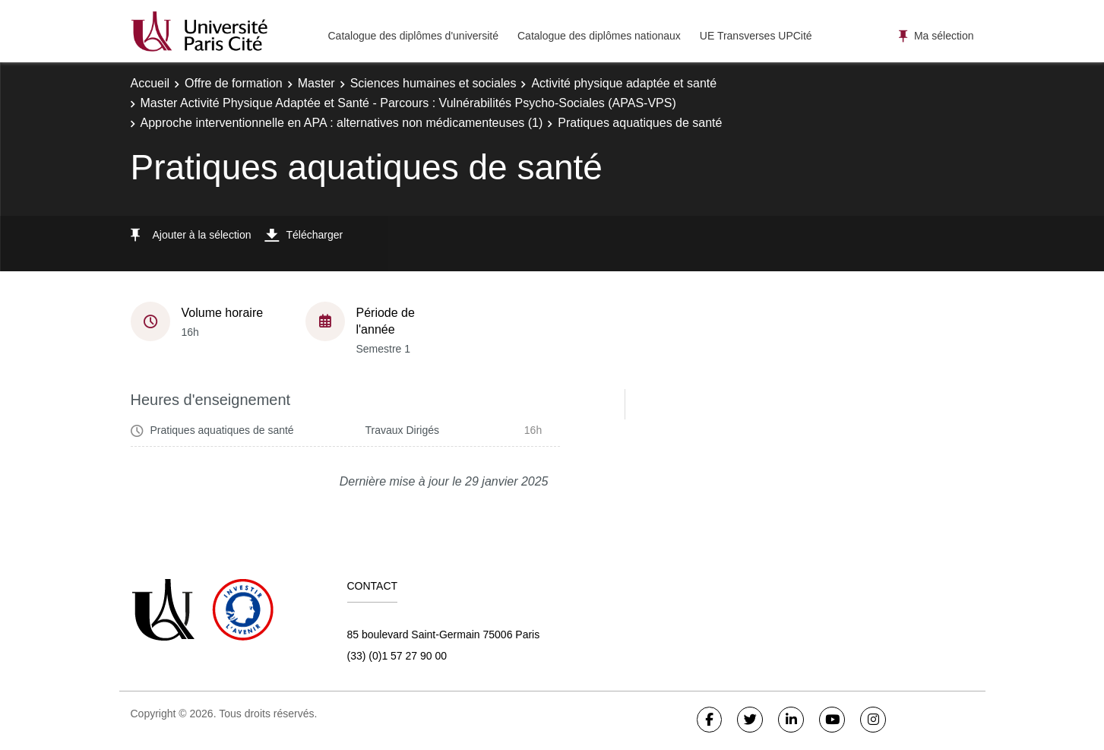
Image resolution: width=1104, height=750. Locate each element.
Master (316, 83)
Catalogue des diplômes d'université (413, 36)
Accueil (150, 83)
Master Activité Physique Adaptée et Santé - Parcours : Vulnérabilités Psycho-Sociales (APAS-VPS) (408, 103)
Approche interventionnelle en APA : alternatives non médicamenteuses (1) (342, 122)
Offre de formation (234, 83)
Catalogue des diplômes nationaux (599, 36)
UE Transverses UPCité (756, 36)
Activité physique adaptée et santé (623, 83)
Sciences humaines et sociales (433, 83)
